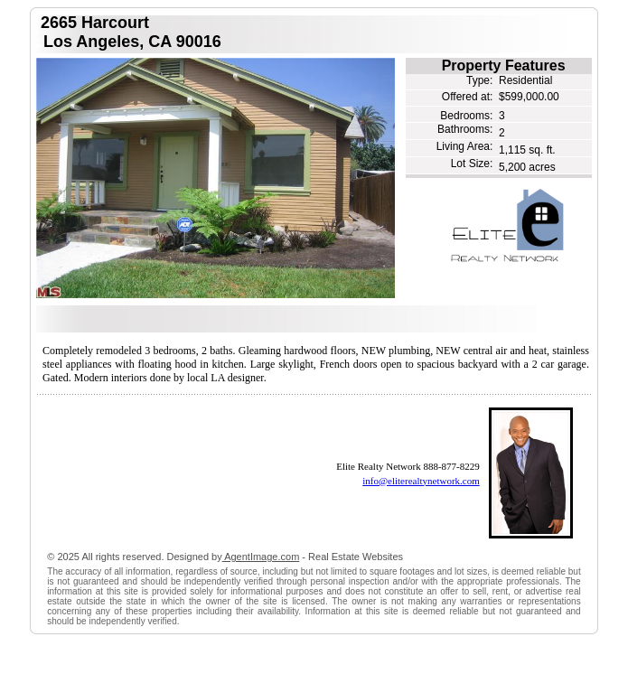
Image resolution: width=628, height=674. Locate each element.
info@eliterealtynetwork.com (421, 480)
